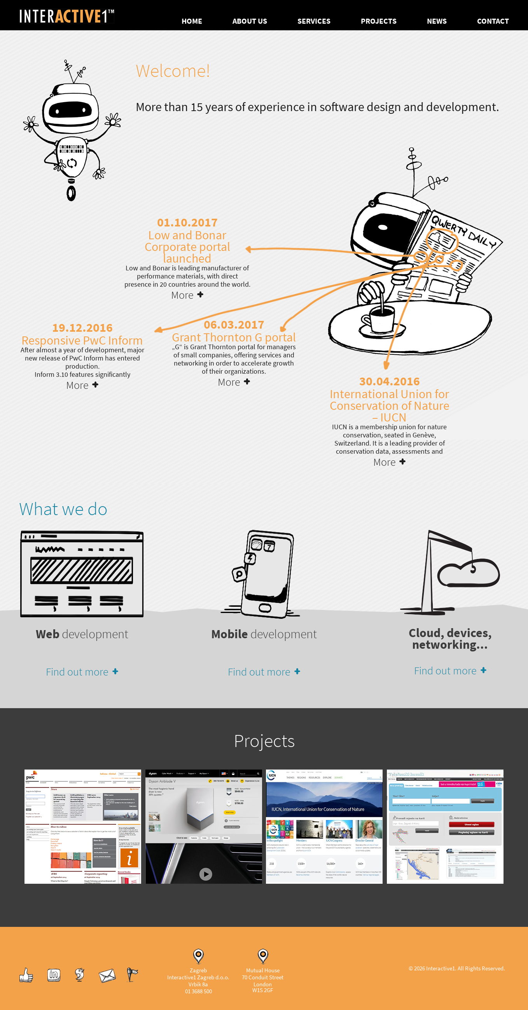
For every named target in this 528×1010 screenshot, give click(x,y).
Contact (493, 21)
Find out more (77, 671)
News (437, 21)
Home (192, 21)
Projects (379, 21)
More (182, 294)
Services (313, 21)
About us (250, 21)
